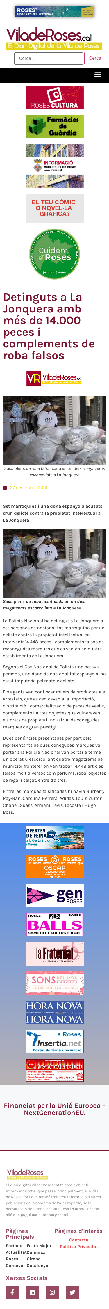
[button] (97, 74)
